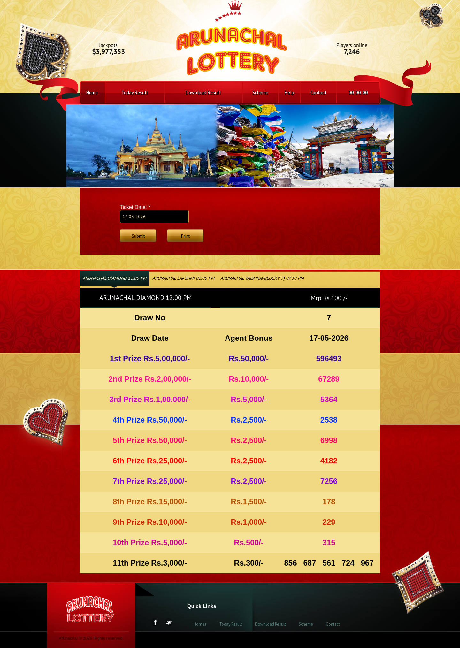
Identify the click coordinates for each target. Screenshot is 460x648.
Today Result (134, 92)
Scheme (260, 92)
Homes (200, 624)
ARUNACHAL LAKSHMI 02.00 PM (183, 278)
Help (289, 92)
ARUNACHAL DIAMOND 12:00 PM (114, 278)
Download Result (203, 92)
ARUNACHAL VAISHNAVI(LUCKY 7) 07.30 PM (262, 278)
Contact (318, 92)
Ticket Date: (135, 207)
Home (92, 92)
